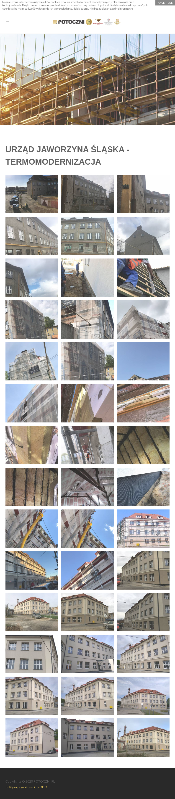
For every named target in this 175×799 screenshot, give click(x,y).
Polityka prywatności (20, 787)
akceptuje (165, 2)
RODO (42, 787)
